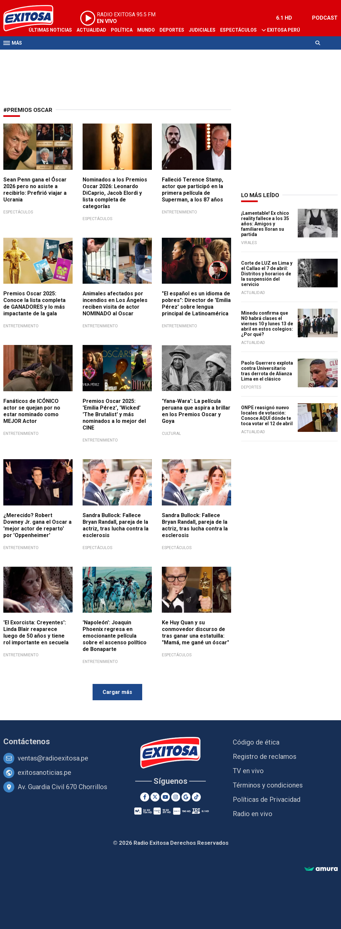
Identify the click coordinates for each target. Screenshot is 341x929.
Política (122, 30)
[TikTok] (196, 796)
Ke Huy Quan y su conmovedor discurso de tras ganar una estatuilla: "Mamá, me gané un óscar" (195, 632)
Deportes (172, 30)
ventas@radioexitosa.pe (53, 758)
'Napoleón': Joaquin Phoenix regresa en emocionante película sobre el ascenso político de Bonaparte (115, 635)
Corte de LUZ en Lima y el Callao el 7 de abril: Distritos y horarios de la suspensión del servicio (266, 273)
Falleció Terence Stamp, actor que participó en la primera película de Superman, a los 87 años (192, 189)
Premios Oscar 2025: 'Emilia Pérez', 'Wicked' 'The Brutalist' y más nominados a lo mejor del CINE (114, 414)
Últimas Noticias (50, 30)
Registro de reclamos (264, 757)
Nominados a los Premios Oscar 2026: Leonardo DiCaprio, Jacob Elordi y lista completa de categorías (115, 192)
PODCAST (325, 18)
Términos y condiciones (268, 785)
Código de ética (256, 742)
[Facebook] (144, 796)
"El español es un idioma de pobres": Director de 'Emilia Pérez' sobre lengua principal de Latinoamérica (196, 303)
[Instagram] (175, 796)
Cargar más (117, 692)
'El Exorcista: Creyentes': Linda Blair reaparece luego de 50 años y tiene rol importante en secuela (36, 632)
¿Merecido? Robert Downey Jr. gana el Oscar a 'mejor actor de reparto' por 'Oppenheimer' (37, 525)
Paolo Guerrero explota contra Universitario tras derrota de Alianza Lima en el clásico (267, 371)
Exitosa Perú (283, 30)
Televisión (42, 56)
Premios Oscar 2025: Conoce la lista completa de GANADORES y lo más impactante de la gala (34, 303)
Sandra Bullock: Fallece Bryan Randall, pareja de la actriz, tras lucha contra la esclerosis (116, 525)
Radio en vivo (252, 814)
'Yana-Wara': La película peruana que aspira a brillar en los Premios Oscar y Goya (196, 411)
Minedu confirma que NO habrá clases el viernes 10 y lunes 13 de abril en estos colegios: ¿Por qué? (267, 323)
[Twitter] (155, 796)
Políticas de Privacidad (266, 799)
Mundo (146, 30)
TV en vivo (248, 771)
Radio (67, 56)
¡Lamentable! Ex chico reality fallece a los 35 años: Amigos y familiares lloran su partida (265, 223)
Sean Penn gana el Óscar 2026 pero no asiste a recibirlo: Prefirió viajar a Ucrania (35, 189)
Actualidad (91, 30)
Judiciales (202, 30)
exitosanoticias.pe (44, 772)
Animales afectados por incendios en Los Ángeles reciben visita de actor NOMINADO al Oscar (115, 303)
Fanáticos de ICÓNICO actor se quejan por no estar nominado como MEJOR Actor (31, 411)
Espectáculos (238, 30)
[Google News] (185, 796)
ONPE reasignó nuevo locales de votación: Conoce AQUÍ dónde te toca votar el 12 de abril (267, 415)
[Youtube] (165, 796)
